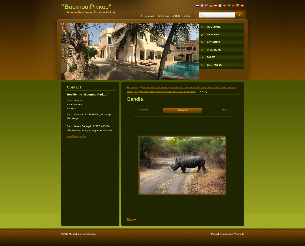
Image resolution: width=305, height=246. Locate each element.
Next (224, 109)
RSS (177, 16)
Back (130, 219)
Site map (164, 16)
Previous (143, 109)
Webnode (239, 234)
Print (188, 16)
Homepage (132, 87)
